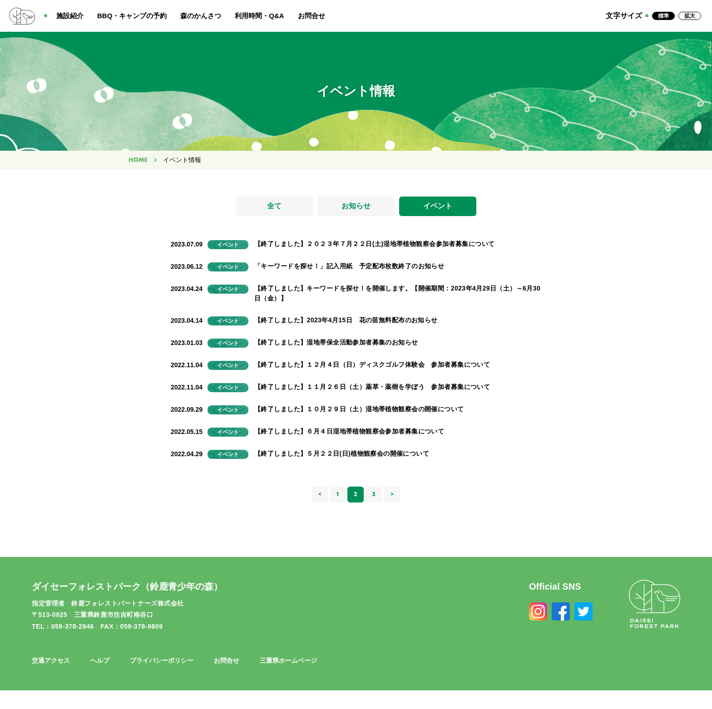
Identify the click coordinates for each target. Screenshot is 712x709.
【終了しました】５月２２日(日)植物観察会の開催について (341, 453)
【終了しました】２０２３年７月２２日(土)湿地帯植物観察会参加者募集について (374, 244)
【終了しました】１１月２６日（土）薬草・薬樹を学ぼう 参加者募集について (372, 386)
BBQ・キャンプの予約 (132, 16)
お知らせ (356, 206)
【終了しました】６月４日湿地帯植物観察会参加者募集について (349, 431)
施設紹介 (70, 16)
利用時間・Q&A (259, 16)
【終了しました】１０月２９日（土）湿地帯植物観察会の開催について (359, 409)
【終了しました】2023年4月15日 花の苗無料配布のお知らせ (346, 320)
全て (274, 206)
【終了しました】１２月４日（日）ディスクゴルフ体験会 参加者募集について (372, 364)
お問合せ (311, 16)
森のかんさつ (200, 16)
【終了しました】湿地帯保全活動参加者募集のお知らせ (336, 342)
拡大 (689, 16)
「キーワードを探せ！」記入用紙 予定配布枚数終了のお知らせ (349, 266)
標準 (663, 16)
